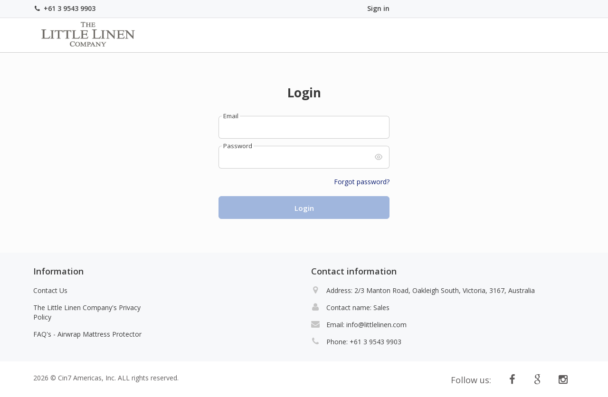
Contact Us (50, 290)
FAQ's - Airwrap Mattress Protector (87, 334)
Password (237, 146)
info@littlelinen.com (376, 324)
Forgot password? (362, 181)
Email (230, 116)
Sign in (378, 8)
